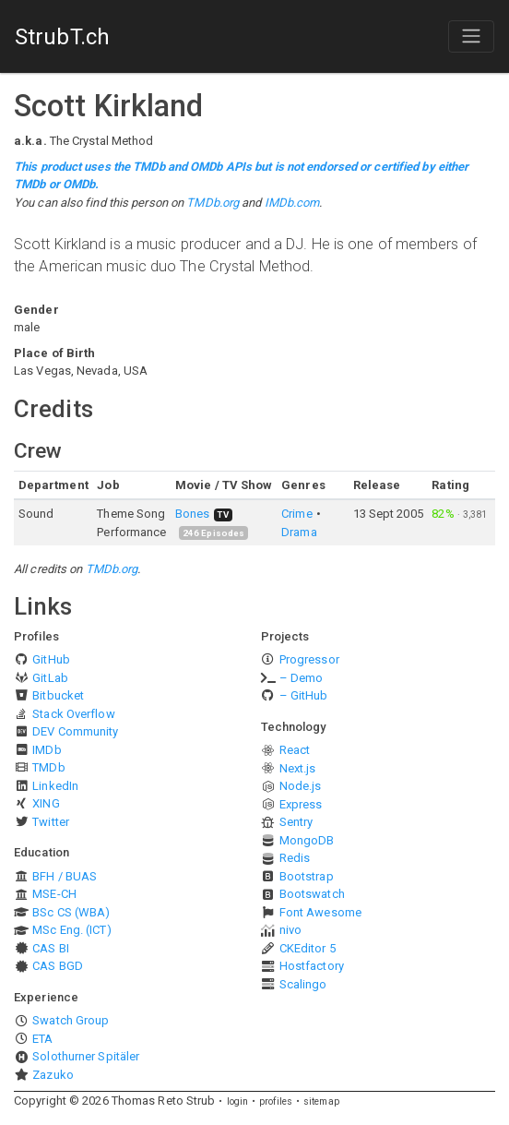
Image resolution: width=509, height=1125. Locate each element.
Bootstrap (306, 876)
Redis (295, 858)
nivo (290, 930)
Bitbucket (58, 695)
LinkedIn (55, 786)
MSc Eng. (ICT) (71, 930)
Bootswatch (312, 894)
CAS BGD (57, 966)
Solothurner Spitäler (85, 1056)
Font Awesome (320, 912)
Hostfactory (311, 966)
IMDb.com (292, 202)
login (238, 1101)
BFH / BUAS (64, 876)
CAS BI (50, 948)
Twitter (50, 822)
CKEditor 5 (307, 948)
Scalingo (303, 984)
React (295, 750)
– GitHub (303, 695)
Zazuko (53, 1075)
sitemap (321, 1101)
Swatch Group (70, 1020)
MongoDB (307, 840)
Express (301, 804)
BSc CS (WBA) (71, 912)
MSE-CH (54, 894)
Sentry (296, 822)
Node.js (300, 786)
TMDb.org (212, 202)
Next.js (297, 768)
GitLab (50, 678)
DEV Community (75, 731)
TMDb (48, 767)
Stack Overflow (73, 714)
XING (45, 803)
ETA (42, 1039)
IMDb (46, 750)
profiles (275, 1101)
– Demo (301, 678)
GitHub (51, 659)
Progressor (309, 659)
